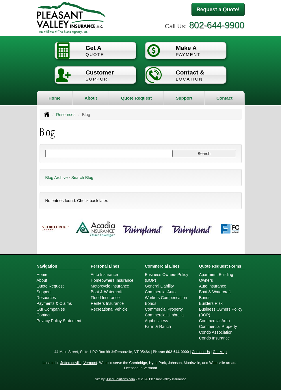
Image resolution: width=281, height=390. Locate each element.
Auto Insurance (104, 274)
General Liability (159, 286)
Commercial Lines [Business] (162, 266)
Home (55, 98)
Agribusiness (156, 320)
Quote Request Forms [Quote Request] (220, 266)
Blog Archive (56, 177)
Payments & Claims (54, 303)
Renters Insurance (107, 303)
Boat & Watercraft (106, 292)
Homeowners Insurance (112, 280)
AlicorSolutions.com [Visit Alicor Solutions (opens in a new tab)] (120, 379)
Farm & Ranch (158, 326)
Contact (224, 98)
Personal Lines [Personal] (105, 266)
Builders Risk (211, 303)
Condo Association (215, 332)
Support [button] (184, 98)
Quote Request (50, 286)
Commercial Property (164, 309)
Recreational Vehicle (109, 309)
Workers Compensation (166, 297)
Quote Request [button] (136, 98)
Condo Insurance (214, 338)
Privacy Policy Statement (59, 320)
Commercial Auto (160, 292)
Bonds (151, 303)
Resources (65, 114)
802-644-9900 (217, 25)
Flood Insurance (105, 297)
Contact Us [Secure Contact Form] (201, 352)
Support (44, 292)
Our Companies (51, 309)
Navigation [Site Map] (47, 266)
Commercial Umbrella (164, 315)
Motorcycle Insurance (110, 286)
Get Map (220, 352)
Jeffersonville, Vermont (78, 363)
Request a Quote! (217, 9)
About (91, 98)
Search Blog (82, 177)
